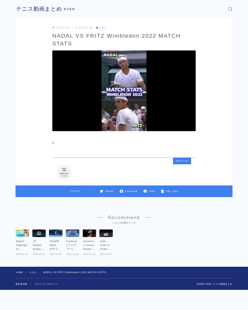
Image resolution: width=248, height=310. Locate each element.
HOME (20, 292)
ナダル (101, 27)
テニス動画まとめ (40, 9)
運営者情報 (22, 304)
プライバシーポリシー (48, 304)
